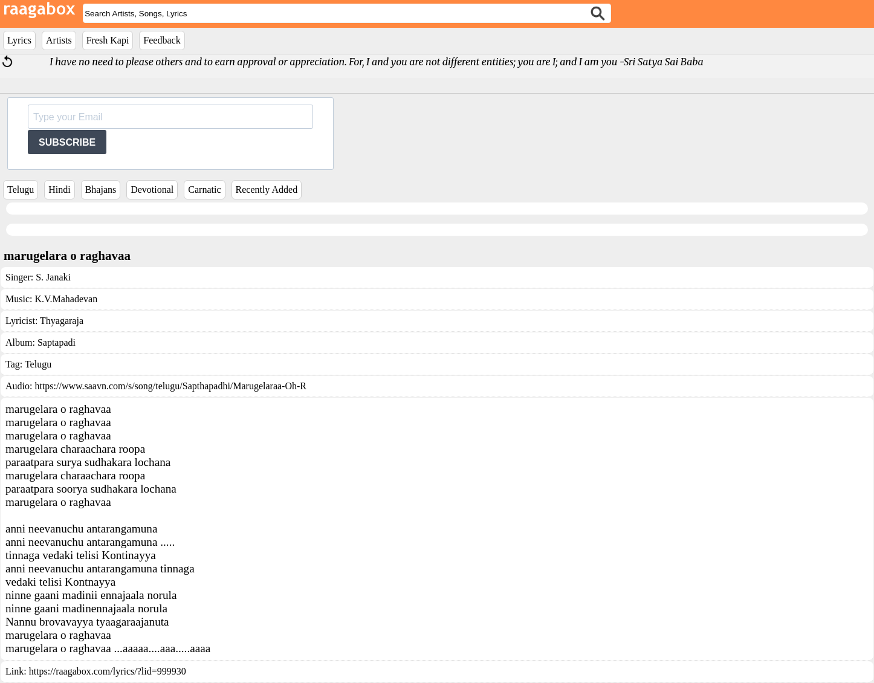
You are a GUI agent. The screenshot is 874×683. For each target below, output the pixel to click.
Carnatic (204, 189)
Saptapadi (56, 342)
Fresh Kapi (107, 40)
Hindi (59, 189)
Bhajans (101, 189)
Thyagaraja (61, 321)
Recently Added (267, 189)
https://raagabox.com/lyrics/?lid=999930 (107, 671)
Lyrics (19, 40)
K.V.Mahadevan (65, 299)
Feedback (161, 40)
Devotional (152, 189)
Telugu (20, 189)
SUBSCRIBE (67, 142)
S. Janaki (53, 277)
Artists (59, 40)
